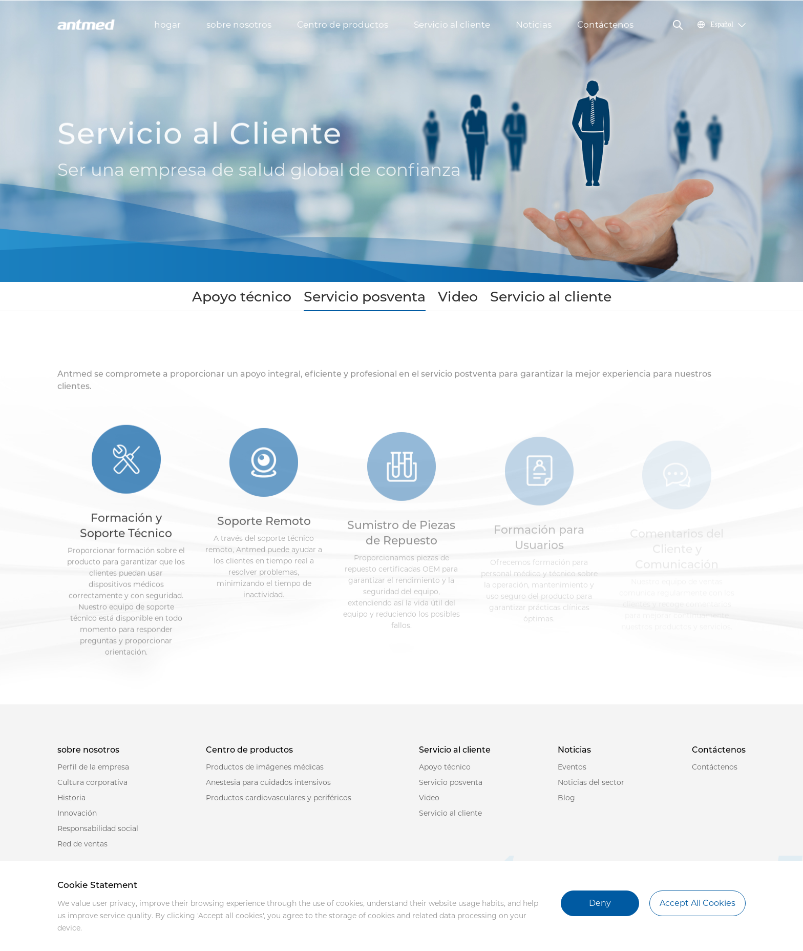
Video (442, 299)
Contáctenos (605, 24)
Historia (71, 802)
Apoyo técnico (288, 299)
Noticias (534, 24)
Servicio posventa (373, 299)
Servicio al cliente (452, 24)
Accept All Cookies (697, 903)
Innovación (77, 817)
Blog (566, 802)
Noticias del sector (591, 787)
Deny (600, 903)
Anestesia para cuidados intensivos (268, 787)
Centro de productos (342, 24)
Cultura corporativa (92, 787)
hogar (167, 24)
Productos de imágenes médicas (265, 771)
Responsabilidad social (97, 833)
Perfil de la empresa (93, 771)
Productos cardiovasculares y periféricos (278, 802)
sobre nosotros (238, 24)
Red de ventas (82, 848)
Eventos (572, 771)
